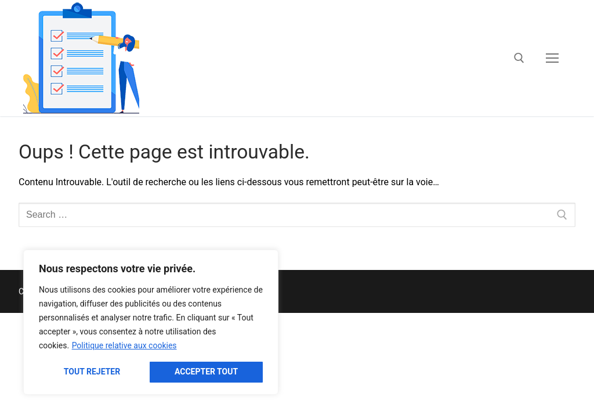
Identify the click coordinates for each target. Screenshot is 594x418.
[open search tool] (519, 58)
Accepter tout (206, 371)
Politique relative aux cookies (124, 345)
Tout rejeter (92, 371)
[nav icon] (552, 58)
